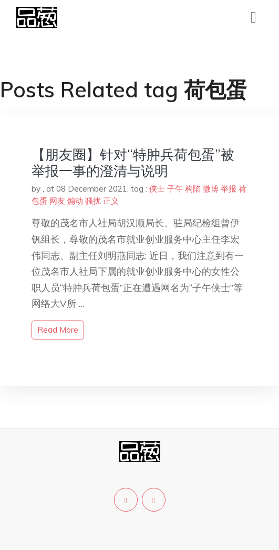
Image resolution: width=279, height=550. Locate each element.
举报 (228, 189)
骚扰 (93, 201)
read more (57, 330)
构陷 (193, 189)
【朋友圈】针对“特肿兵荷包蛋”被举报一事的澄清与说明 (133, 162)
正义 (111, 201)
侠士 (157, 189)
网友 (57, 201)
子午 (175, 189)
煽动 (75, 201)
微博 (211, 189)
